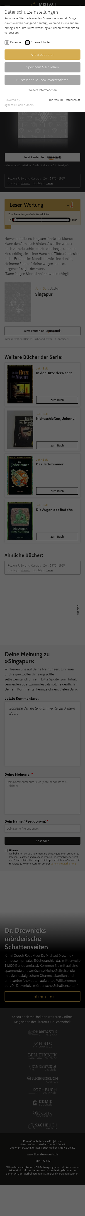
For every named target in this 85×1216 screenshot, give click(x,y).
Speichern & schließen (42, 67)
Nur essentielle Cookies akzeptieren (42, 79)
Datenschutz (72, 100)
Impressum (56, 100)
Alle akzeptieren (42, 54)
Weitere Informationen (43, 90)
